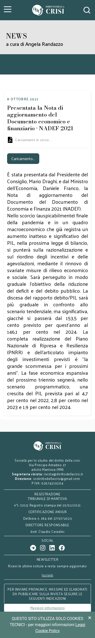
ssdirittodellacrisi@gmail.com (56, 478)
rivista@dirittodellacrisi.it (63, 474)
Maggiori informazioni (47, 608)
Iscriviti (47, 575)
